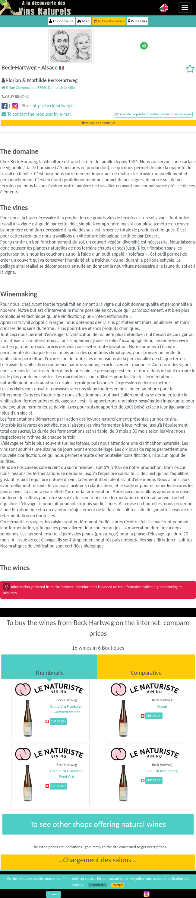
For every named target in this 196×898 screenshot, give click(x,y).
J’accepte (117, 885)
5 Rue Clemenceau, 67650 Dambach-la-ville (38, 87)
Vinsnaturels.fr (37, 7)
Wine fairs (137, 21)
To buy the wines (109, 21)
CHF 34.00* (58, 721)
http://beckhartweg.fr (53, 105)
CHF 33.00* (154, 780)
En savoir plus (98, 885)
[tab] (49, 666)
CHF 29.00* (154, 716)
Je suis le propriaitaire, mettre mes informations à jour (153, 114)
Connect (53, 894)
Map (83, 21)
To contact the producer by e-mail (36, 114)
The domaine (61, 21)
